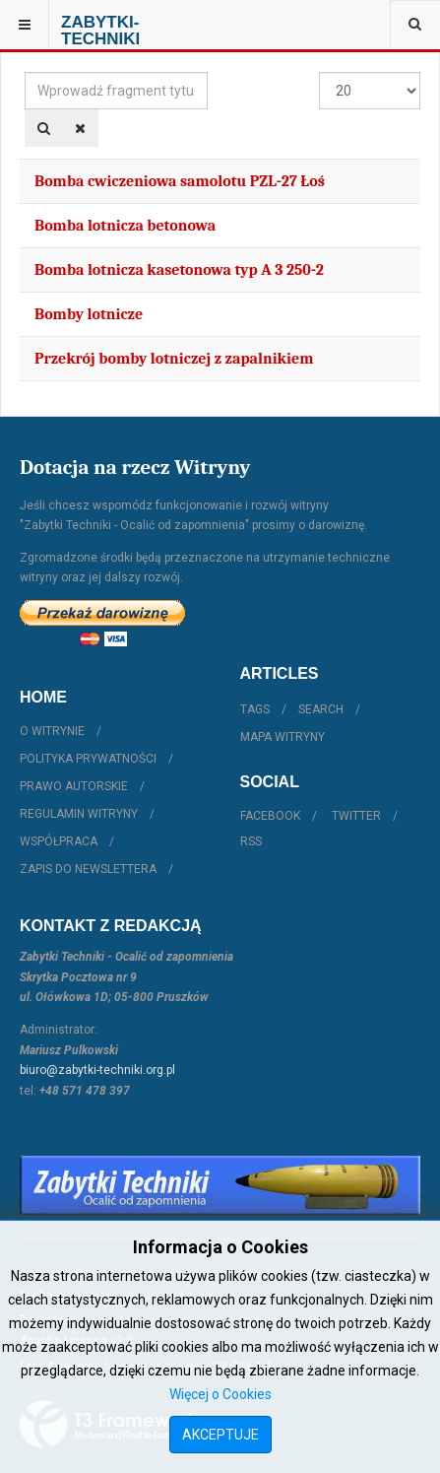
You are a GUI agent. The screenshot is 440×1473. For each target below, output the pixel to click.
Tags (255, 709)
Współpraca (58, 841)
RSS (251, 841)
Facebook (270, 816)
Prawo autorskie (74, 786)
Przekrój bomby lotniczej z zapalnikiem (173, 359)
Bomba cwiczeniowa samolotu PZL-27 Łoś (179, 181)
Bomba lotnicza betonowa (125, 225)
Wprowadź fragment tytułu (25, 72)
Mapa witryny (282, 737)
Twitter (356, 816)
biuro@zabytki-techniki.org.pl (97, 1070)
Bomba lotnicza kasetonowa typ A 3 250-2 (179, 270)
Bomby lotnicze (88, 314)
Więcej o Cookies (220, 1394)
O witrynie (52, 731)
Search (321, 709)
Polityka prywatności (88, 759)
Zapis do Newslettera (88, 869)
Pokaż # (319, 72)
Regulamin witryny (79, 814)
